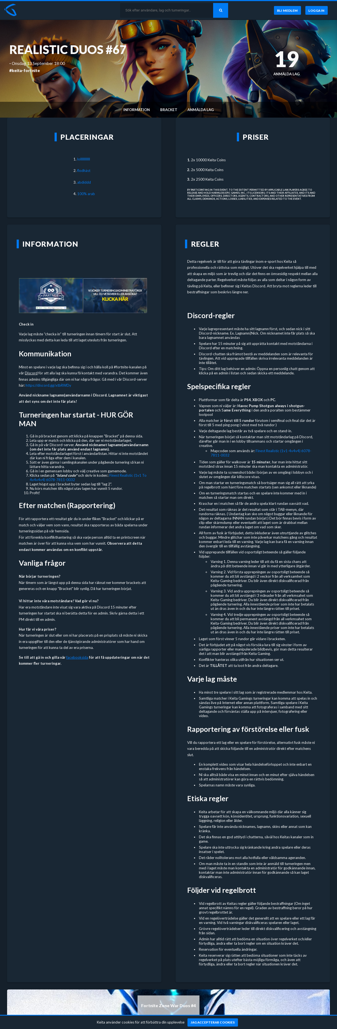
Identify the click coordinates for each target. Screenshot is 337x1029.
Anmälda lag (200, 110)
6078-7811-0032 (60, 480)
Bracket (168, 110)
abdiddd (84, 182)
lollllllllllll (83, 159)
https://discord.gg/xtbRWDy (48, 385)
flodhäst (83, 170)
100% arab (86, 194)
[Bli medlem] (287, 10)
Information (136, 110)
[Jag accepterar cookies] (212, 1022)
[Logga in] (316, 10)
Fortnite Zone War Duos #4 (168, 1005)
